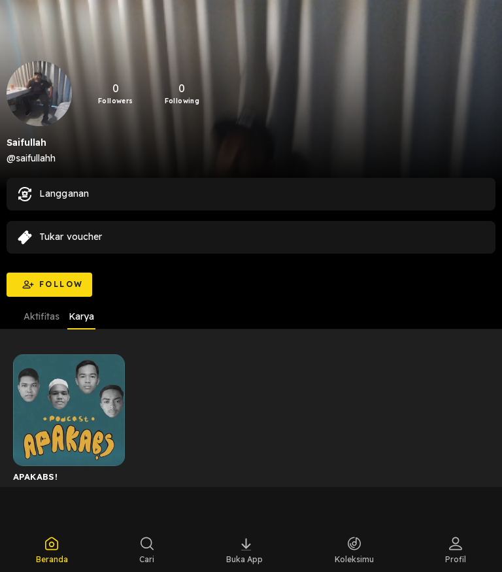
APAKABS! (35, 476)
